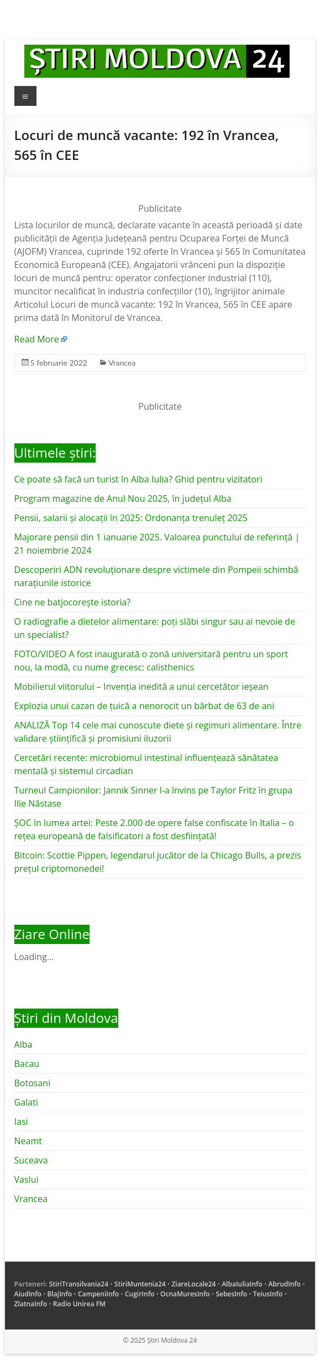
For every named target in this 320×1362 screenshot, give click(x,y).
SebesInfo (231, 1294)
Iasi (21, 1122)
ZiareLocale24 (193, 1284)
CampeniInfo (98, 1294)
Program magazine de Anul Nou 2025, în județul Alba (123, 498)
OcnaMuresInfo (185, 1294)
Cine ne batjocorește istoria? (72, 602)
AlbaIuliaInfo (242, 1284)
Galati (26, 1102)
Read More (36, 339)
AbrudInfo (285, 1284)
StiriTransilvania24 (78, 1284)
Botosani (32, 1083)
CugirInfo (139, 1294)
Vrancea (121, 362)
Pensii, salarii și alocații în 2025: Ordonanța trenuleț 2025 (131, 518)
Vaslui (26, 1179)
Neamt (28, 1141)
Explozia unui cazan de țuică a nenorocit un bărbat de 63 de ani (144, 706)
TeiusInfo (267, 1294)
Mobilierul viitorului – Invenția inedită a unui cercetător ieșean (141, 686)
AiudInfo (27, 1294)
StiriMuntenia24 (140, 1284)
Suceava (31, 1160)
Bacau (27, 1064)
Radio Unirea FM (79, 1304)
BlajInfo (60, 1294)
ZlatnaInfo (31, 1304)
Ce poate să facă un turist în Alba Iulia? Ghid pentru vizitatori (138, 479)
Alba (23, 1044)
